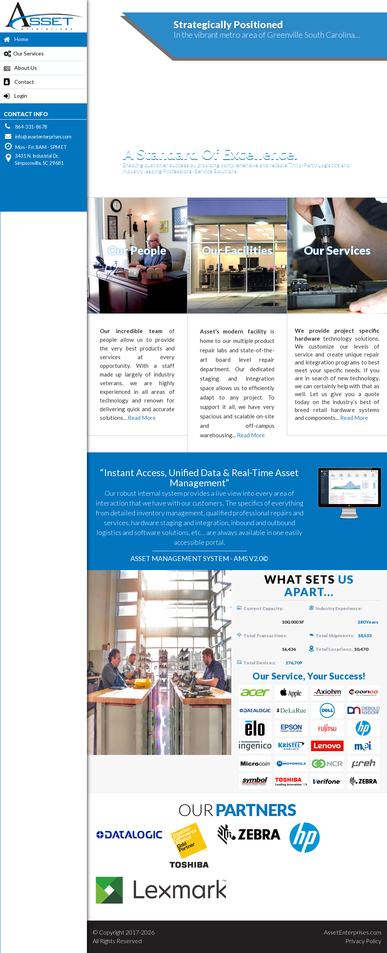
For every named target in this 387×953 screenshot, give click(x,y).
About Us (18, 69)
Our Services (22, 54)
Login (13, 96)
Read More (142, 417)
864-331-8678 (31, 127)
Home (14, 40)
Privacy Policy (363, 940)
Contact (17, 82)
